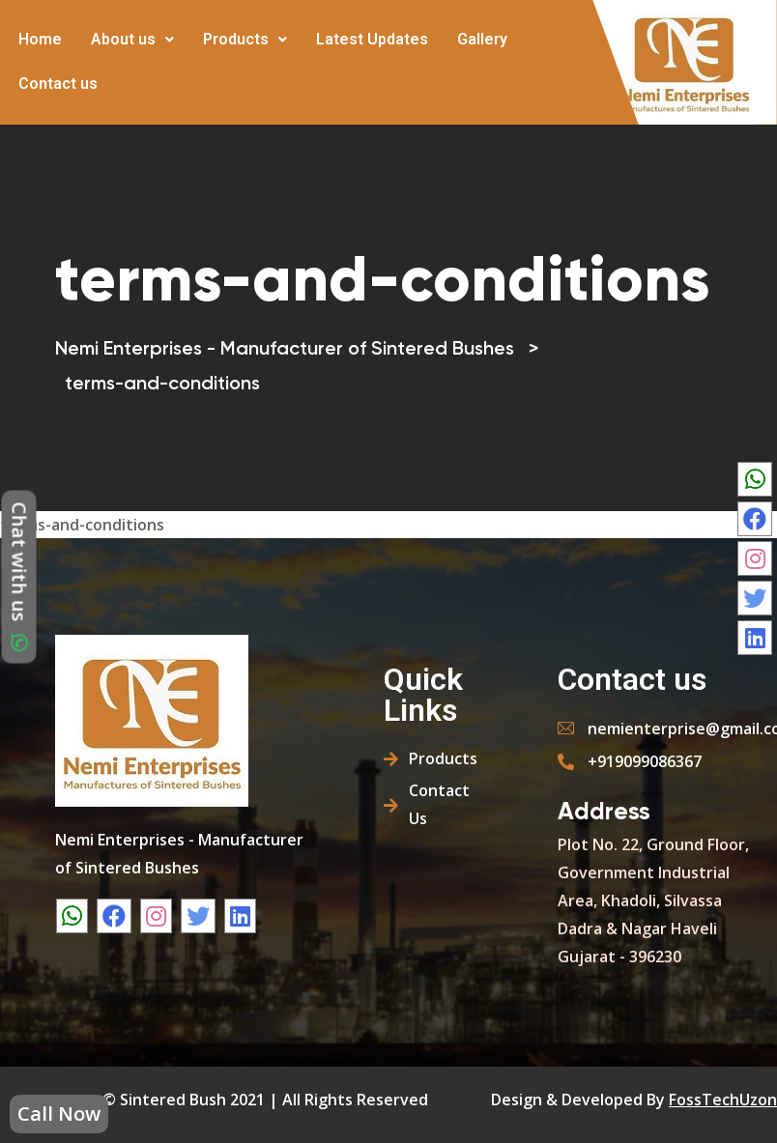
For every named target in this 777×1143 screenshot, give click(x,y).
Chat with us (20, 577)
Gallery (482, 39)
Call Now (59, 1113)
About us (132, 39)
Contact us (58, 83)
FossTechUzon (723, 1099)
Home (40, 39)
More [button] (127, 69)
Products (245, 39)
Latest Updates (372, 39)
